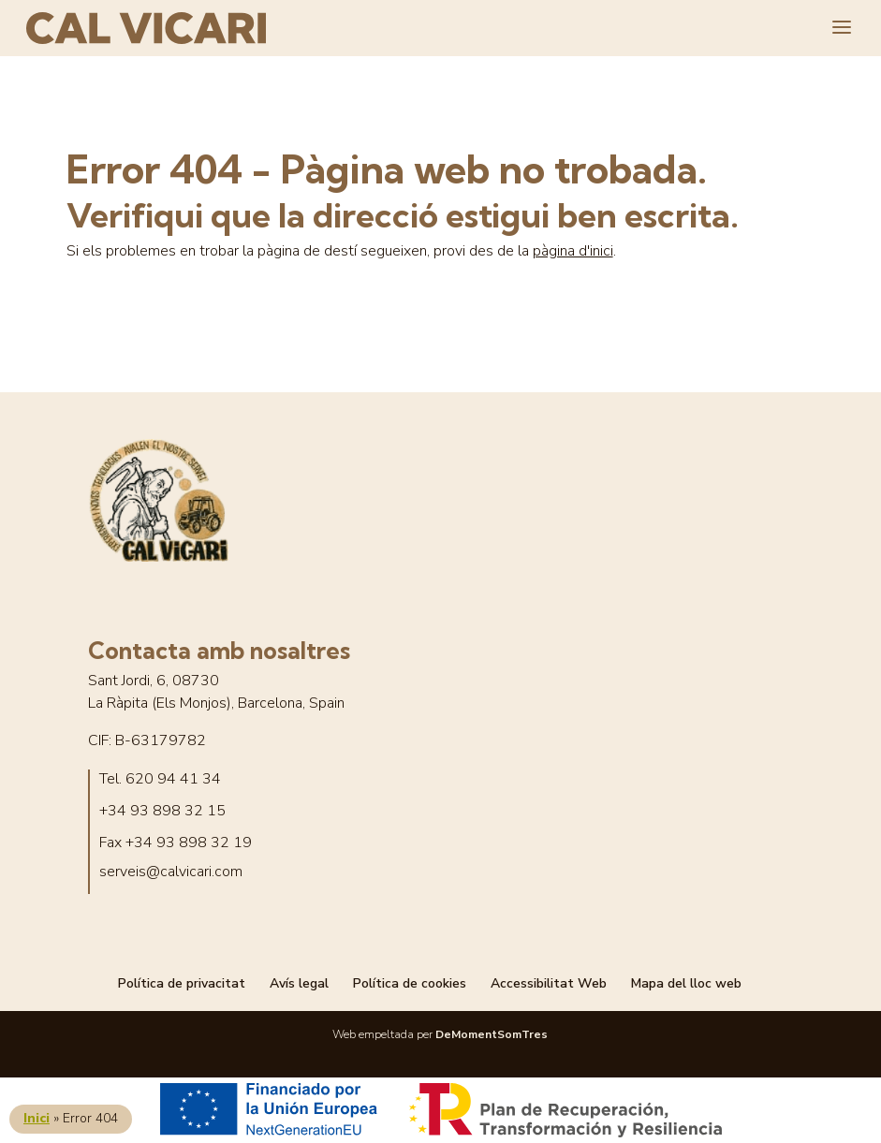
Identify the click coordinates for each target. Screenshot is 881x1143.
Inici (36, 1118)
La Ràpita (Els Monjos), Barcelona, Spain (216, 703)
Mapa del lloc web (686, 983)
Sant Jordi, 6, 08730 (153, 681)
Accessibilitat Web (549, 983)
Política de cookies (409, 983)
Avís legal (299, 983)
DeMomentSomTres (491, 1034)
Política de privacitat (181, 983)
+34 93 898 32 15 (162, 811)
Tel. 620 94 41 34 (160, 779)
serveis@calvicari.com (170, 872)
